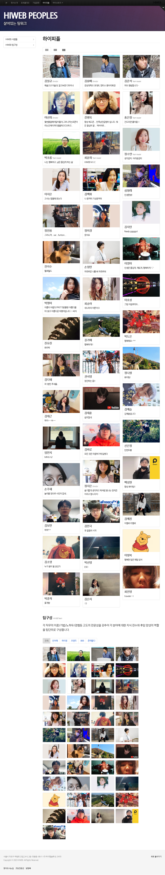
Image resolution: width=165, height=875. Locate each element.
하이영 (64, 641)
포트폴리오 (25, 3)
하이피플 (46, 3)
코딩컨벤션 (20, 868)
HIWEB (157, 2)
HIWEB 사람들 (20, 39)
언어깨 (55, 641)
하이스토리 (58, 3)
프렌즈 (74, 641)
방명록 (28, 868)
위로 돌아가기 (156, 857)
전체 (46, 641)
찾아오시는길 (9, 868)
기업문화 (36, 3)
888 (82, 641)
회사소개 (14, 3)
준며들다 (91, 641)
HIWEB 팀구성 (20, 45)
